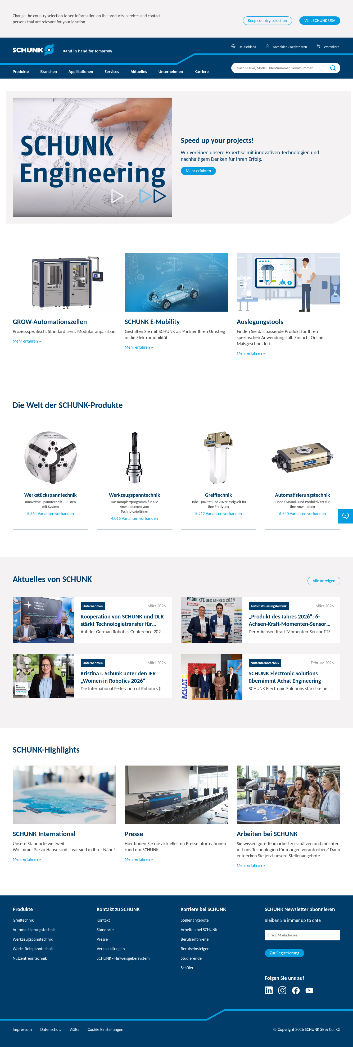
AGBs (74, 1029)
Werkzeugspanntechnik (33, 939)
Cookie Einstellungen (105, 1029)
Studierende (191, 958)
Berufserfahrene (195, 939)
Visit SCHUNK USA (319, 20)
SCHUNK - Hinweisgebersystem (123, 958)
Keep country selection (267, 20)
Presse (102, 939)
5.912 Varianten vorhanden (218, 513)
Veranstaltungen (111, 948)
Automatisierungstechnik (34, 929)
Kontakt (103, 920)
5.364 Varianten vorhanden (50, 513)
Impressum (22, 1029)
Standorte (105, 929)
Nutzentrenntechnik (30, 958)
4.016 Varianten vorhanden (134, 518)
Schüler (187, 967)
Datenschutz (50, 1029)
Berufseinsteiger (195, 948)
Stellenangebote (195, 920)
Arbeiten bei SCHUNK (199, 929)
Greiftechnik (23, 920)
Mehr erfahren (198, 170)
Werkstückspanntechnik (33, 948)
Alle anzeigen (324, 580)
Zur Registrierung (284, 952)
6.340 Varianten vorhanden (302, 513)
